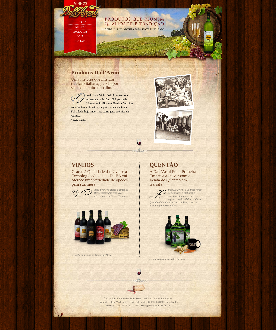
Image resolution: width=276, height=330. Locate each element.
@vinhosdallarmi (161, 305)
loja (80, 36)
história (80, 22)
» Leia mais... (78, 119)
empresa (80, 26)
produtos (80, 31)
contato (80, 41)
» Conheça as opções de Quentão (167, 259)
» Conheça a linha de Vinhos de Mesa (92, 254)
